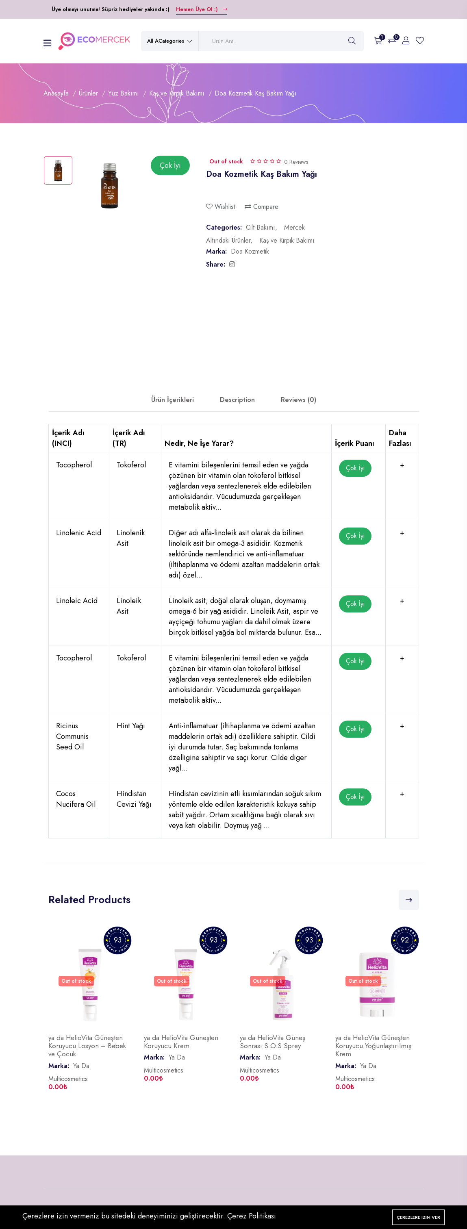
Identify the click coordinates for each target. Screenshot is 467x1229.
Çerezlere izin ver (418, 1217)
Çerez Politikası (251, 1216)
